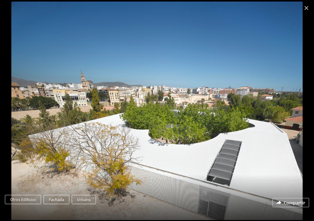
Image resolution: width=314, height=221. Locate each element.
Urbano (84, 199)
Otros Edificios (23, 199)
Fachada (56, 199)
